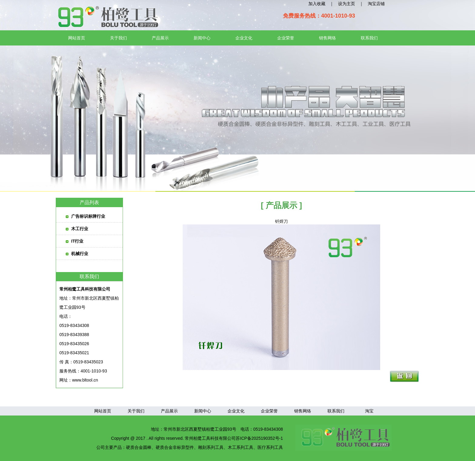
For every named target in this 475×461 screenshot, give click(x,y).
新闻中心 (202, 37)
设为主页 (346, 3)
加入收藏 (316, 3)
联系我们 (369, 37)
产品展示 (160, 37)
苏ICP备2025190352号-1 (259, 438)
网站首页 (76, 37)
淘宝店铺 (376, 3)
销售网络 (327, 37)
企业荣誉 (285, 37)
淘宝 (369, 411)
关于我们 (118, 37)
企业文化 (243, 37)
